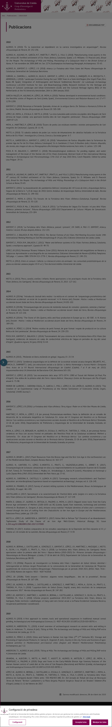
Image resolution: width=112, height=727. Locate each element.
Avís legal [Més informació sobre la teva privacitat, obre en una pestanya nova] (86, 717)
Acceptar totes (81, 722)
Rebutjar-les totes (99, 722)
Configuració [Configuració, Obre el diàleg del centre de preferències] (17, 722)
